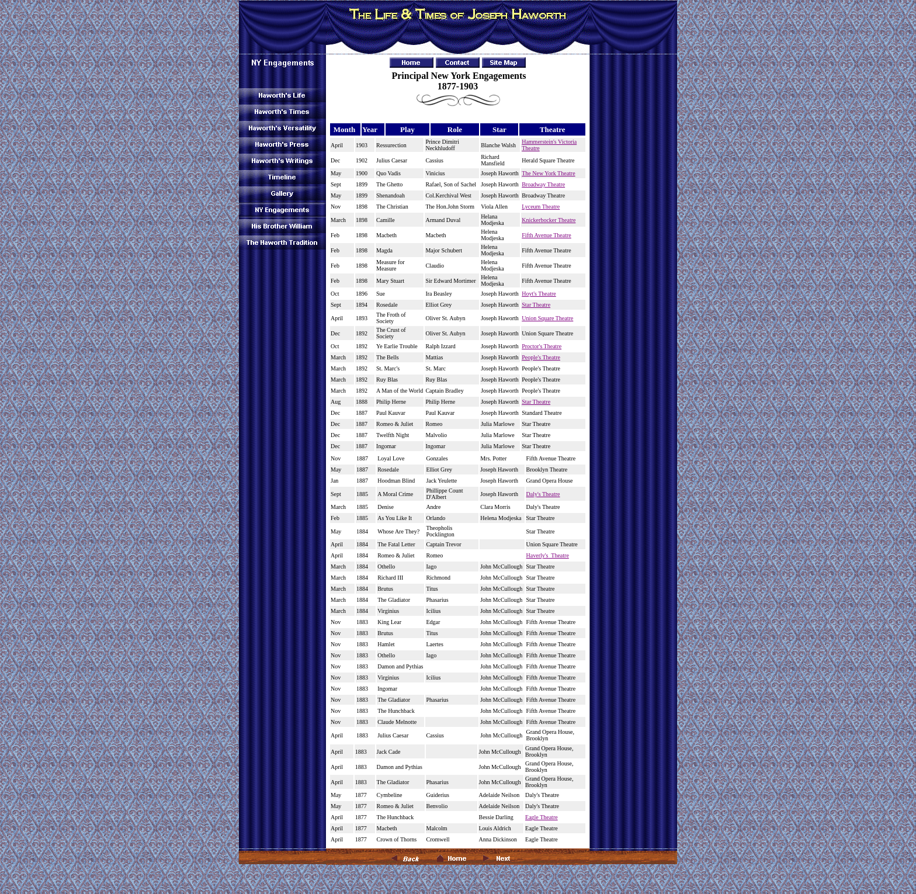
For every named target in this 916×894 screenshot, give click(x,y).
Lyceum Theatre (541, 206)
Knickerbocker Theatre (548, 220)
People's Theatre (541, 357)
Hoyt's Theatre (539, 293)
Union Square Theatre (547, 318)
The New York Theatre (548, 173)
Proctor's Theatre (541, 346)
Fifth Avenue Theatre (546, 235)
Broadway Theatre (543, 184)
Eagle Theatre (541, 817)
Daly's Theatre (543, 494)
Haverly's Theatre (547, 555)
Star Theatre (536, 305)
